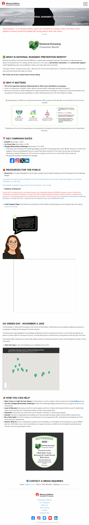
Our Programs (44, 502)
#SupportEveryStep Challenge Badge (57, 179)
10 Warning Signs (18, 179)
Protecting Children (44, 500)
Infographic (7, 179)
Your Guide (47, 185)
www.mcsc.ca (64, 484)
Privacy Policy (44, 513)
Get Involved (44, 508)
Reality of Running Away (34, 179)
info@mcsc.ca (29, 484)
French (44, 34)
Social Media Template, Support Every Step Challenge (22, 185)
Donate (44, 510)
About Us (44, 505)
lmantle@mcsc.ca (77, 401)
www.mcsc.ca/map (10, 206)
